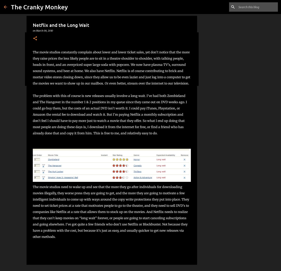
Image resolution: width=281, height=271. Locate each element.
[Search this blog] (257, 7)
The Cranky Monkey (39, 7)
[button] (35, 38)
